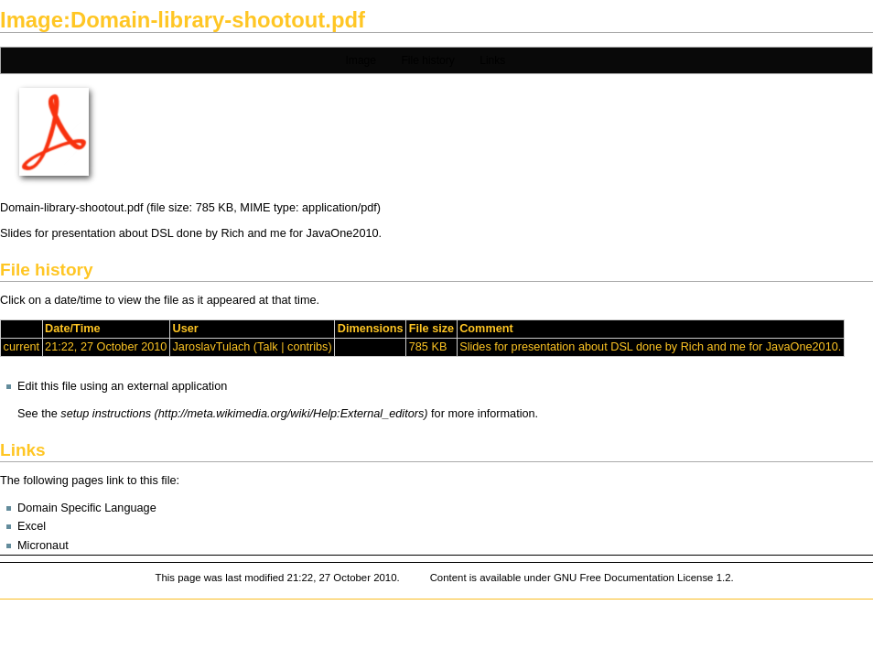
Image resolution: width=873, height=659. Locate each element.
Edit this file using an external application (122, 386)
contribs (307, 346)
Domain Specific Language (86, 508)
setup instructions (105, 413)
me (278, 233)
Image (361, 60)
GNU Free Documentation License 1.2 (642, 577)
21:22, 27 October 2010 (106, 346)
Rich (232, 233)
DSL (162, 233)
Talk (267, 346)
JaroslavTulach (211, 346)
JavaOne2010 (343, 233)
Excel (31, 526)
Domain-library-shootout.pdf (72, 207)
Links (492, 60)
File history (427, 60)
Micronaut (43, 545)
